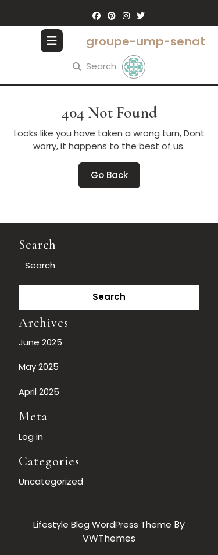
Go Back (115, 178)
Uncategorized (51, 481)
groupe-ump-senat (145, 41)
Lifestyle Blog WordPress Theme (102, 524)
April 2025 (39, 392)
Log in (31, 436)
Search (94, 66)
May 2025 (39, 366)
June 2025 (40, 342)
